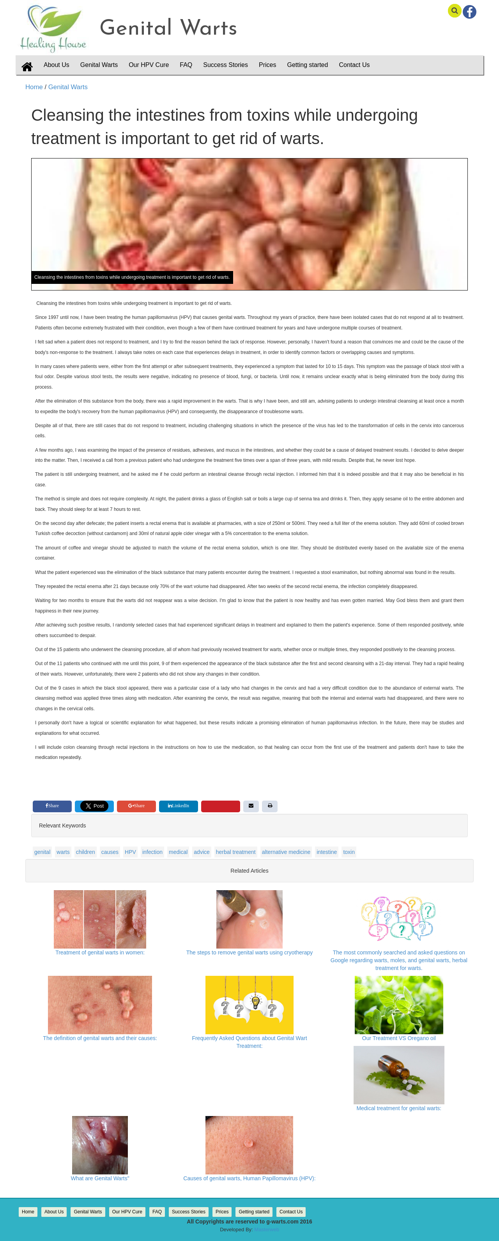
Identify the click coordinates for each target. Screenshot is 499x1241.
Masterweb (266, 1229)
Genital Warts (67, 87)
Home (34, 87)
